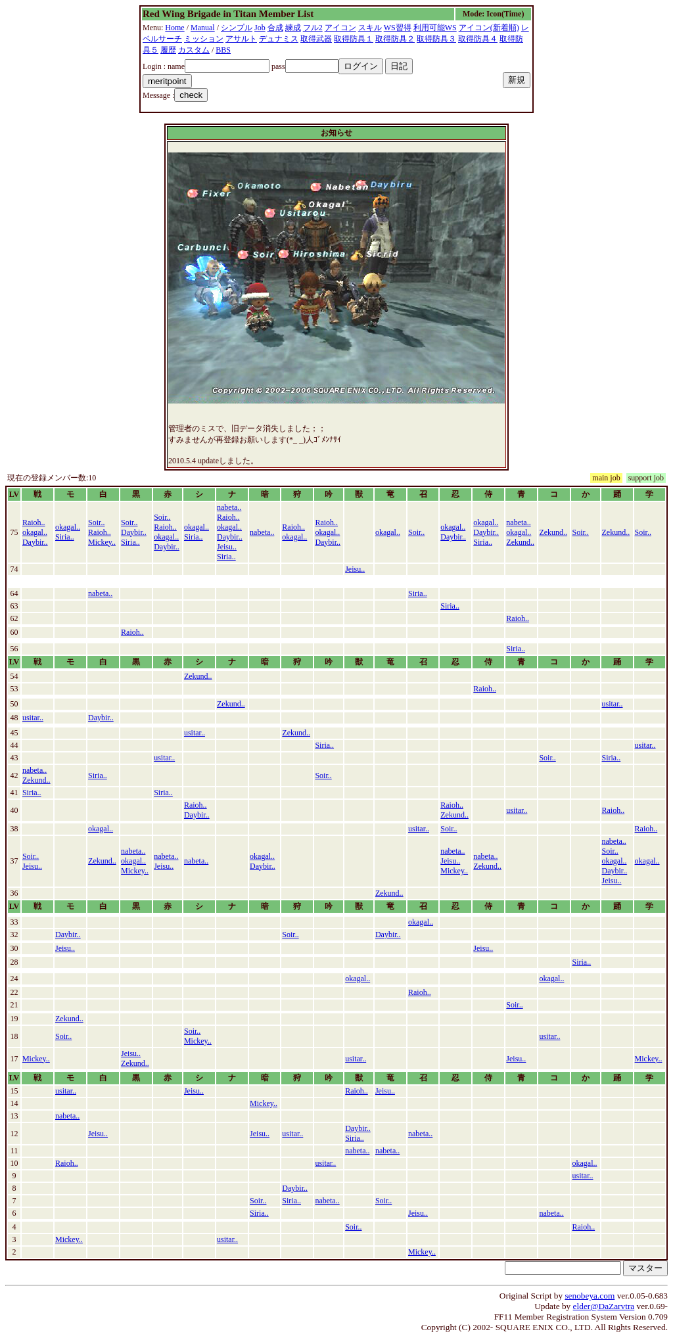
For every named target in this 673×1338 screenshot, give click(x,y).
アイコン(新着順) (489, 27)
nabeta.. (229, 507)
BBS (223, 50)
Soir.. (96, 522)
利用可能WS (435, 27)
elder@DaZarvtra (604, 1306)
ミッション (203, 38)
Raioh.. (33, 522)
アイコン (340, 27)
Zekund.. (520, 542)
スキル (370, 27)
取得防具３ (436, 38)
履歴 (168, 50)
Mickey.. (102, 542)
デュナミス (278, 38)
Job (260, 27)
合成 (275, 27)
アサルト (241, 38)
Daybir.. (35, 542)
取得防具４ (478, 38)
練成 (293, 27)
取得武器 (316, 38)
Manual (203, 27)
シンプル (236, 27)
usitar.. (612, 703)
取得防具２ (395, 38)
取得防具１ (353, 38)
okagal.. (34, 532)
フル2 (313, 27)
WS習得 (397, 27)
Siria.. (64, 537)
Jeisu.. (227, 546)
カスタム (194, 50)
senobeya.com (590, 1296)
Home (174, 27)
